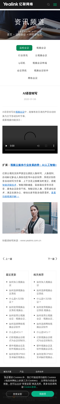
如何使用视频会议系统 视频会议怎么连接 (17, 308)
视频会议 (20, 111)
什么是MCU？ (16, 332)
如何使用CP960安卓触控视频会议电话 (17, 355)
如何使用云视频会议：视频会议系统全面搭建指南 (17, 317)
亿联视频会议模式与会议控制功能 (17, 339)
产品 (22, 371)
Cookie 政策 (30, 386)
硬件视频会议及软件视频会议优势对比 (17, 347)
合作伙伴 (39, 371)
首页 (9, 34)
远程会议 (21, 34)
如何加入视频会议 (17, 283)
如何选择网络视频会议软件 (17, 325)
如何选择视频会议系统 (17, 292)
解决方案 (7, 371)
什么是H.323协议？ (16, 300)
